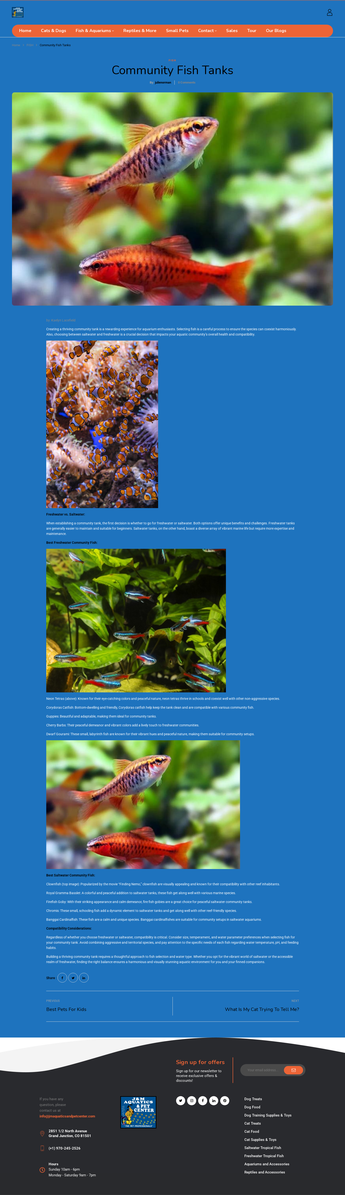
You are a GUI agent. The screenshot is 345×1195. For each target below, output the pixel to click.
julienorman (163, 82)
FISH (30, 45)
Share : (51, 978)
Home (16, 45)
